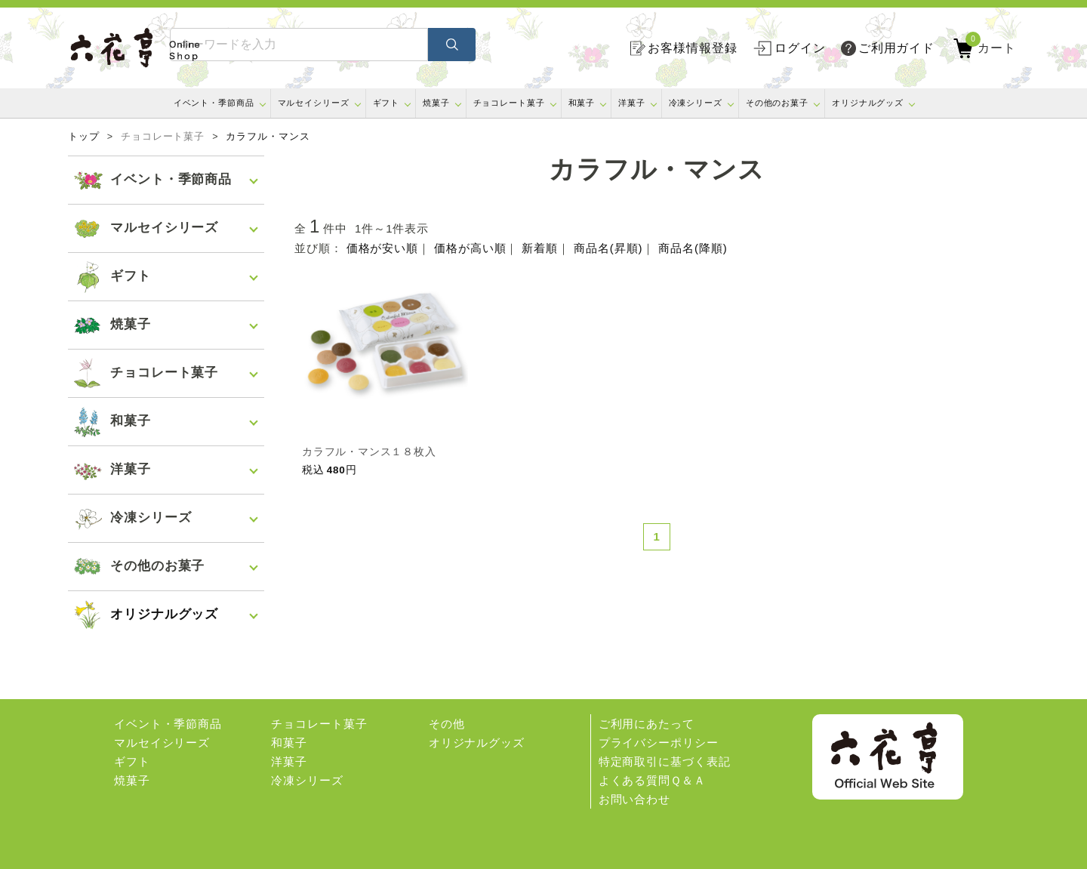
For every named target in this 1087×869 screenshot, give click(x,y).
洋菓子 (631, 102)
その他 (447, 723)
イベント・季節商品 (214, 102)
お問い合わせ (634, 799)
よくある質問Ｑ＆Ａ (652, 780)
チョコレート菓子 (509, 102)
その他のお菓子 (777, 102)
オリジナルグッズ (868, 102)
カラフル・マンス (267, 136)
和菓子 (582, 102)
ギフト (386, 102)
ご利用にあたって (646, 723)
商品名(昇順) (608, 248)
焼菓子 (436, 102)
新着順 (540, 248)
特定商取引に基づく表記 (665, 761)
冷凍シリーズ (695, 102)
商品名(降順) (692, 248)
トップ (84, 136)
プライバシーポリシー (659, 742)
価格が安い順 (382, 248)
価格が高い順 (470, 248)
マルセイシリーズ (314, 102)
